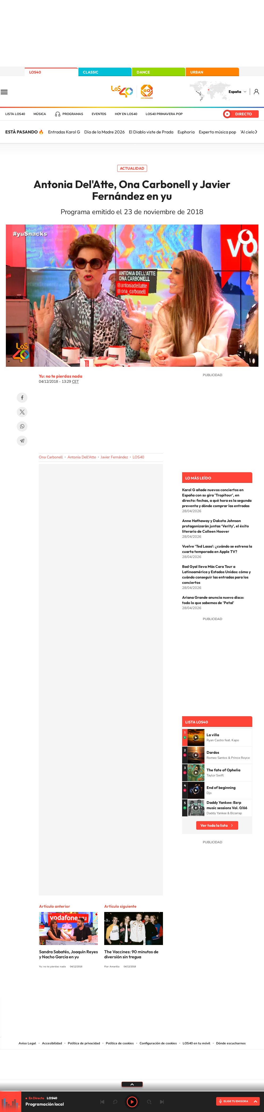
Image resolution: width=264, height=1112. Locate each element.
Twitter (22, 412)
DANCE (143, 72)
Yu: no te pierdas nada (60, 376)
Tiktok (111, 986)
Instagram (100, 986)
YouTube (121, 986)
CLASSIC (90, 72)
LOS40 (35, 72)
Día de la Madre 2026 (104, 132)
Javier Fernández (114, 457)
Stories (164, 986)
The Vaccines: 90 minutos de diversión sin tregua (131, 954)
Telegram (22, 441)
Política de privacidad (84, 1043)
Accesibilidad (52, 1043)
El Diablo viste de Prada (151, 132)
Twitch (153, 986)
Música (39, 114)
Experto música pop (217, 132)
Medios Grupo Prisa (132, 1074)
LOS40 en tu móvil (196, 1043)
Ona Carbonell (51, 457)
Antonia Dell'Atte (82, 457)
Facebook (22, 398)
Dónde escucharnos (231, 1043)
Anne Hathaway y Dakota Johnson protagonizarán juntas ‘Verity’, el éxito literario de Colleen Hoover (215, 526)
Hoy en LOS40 (126, 114)
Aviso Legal (27, 1043)
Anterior (102, 1102)
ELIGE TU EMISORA (236, 1101)
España (235, 91)
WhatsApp (22, 426)
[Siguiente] (256, 132)
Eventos (99, 114)
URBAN (196, 72)
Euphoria (186, 132)
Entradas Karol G (64, 132)
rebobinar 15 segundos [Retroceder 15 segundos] (115, 1102)
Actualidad (132, 168)
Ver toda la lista (214, 825)
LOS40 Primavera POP (164, 114)
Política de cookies (120, 1043)
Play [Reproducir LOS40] (132, 1101)
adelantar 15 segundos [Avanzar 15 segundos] (149, 1102)
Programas (72, 114)
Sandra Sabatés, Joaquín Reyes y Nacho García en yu (68, 954)
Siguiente (162, 1102)
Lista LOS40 (15, 114)
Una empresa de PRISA (132, 1061)
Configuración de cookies (158, 1043)
